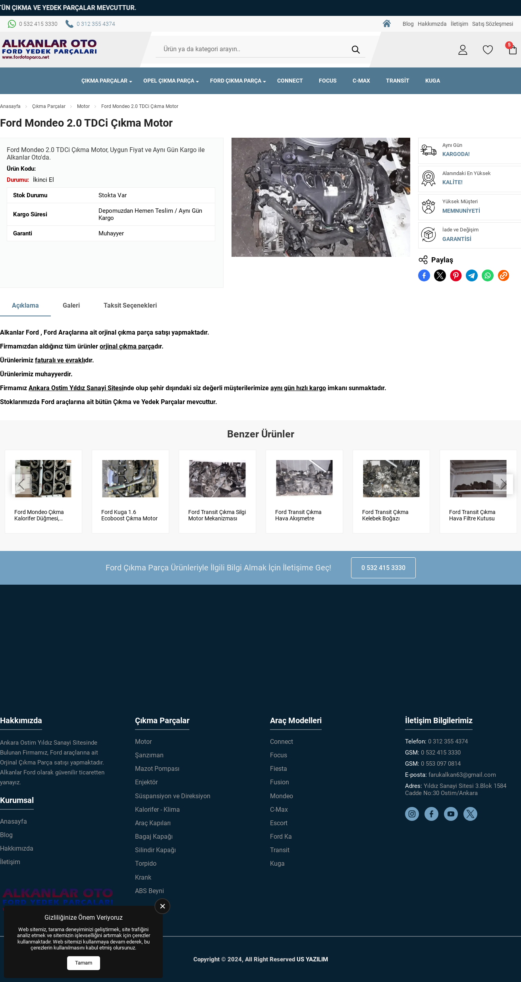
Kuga (432, 80)
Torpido (145, 863)
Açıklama (25, 305)
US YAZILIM (312, 959)
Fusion (279, 782)
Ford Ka (281, 836)
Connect (290, 80)
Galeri (71, 305)
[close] (162, 906)
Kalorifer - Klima (157, 809)
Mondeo (281, 795)
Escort (279, 823)
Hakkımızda (432, 24)
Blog (408, 24)
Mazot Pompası (157, 768)
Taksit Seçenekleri (130, 305)
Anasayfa (10, 106)
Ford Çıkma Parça (235, 80)
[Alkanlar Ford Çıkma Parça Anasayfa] (49, 49)
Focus (328, 80)
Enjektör (146, 782)
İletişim (459, 24)
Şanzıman (149, 755)
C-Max (361, 80)
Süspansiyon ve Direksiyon (172, 795)
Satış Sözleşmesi (492, 24)
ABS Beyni (149, 891)
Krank (143, 877)
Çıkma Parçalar (104, 80)
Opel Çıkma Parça (168, 80)
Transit (397, 80)
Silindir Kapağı (155, 850)
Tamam (83, 963)
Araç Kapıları (153, 823)
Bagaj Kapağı (154, 836)
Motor (83, 106)
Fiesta (278, 768)
